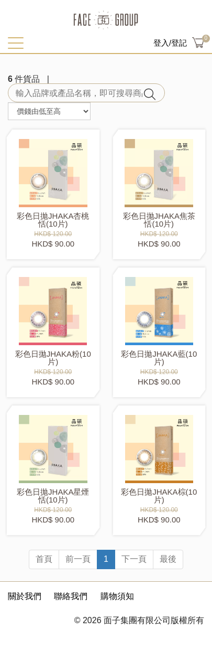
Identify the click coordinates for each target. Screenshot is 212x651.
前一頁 (78, 558)
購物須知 (117, 596)
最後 (168, 558)
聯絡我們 (70, 596)
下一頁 (134, 558)
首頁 (44, 558)
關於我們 (24, 596)
